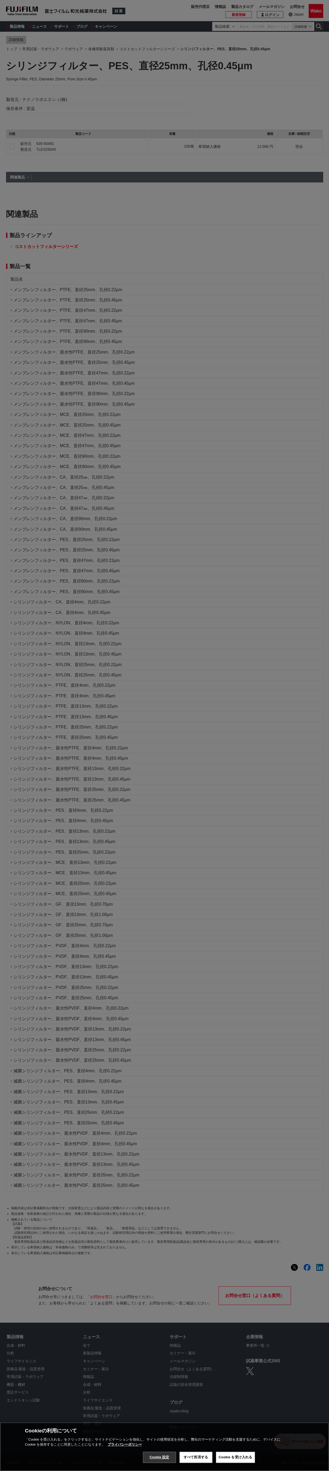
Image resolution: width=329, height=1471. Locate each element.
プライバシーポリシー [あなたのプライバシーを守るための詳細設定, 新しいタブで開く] (125, 1444)
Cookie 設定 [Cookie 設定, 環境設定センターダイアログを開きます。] (159, 1457)
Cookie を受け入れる (235, 1457)
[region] (164, 1446)
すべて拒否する (196, 1457)
